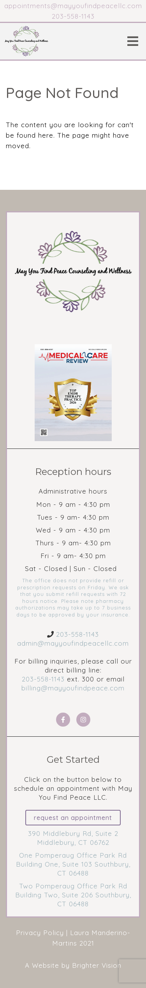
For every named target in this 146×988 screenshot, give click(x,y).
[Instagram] (83, 720)
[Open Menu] (132, 41)
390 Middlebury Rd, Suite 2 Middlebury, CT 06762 (73, 837)
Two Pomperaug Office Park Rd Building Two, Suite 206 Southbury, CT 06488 (73, 895)
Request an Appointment (73, 818)
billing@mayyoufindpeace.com (73, 688)
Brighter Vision (96, 965)
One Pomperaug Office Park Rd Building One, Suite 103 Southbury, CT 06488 (73, 864)
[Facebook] (63, 720)
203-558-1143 (77, 634)
